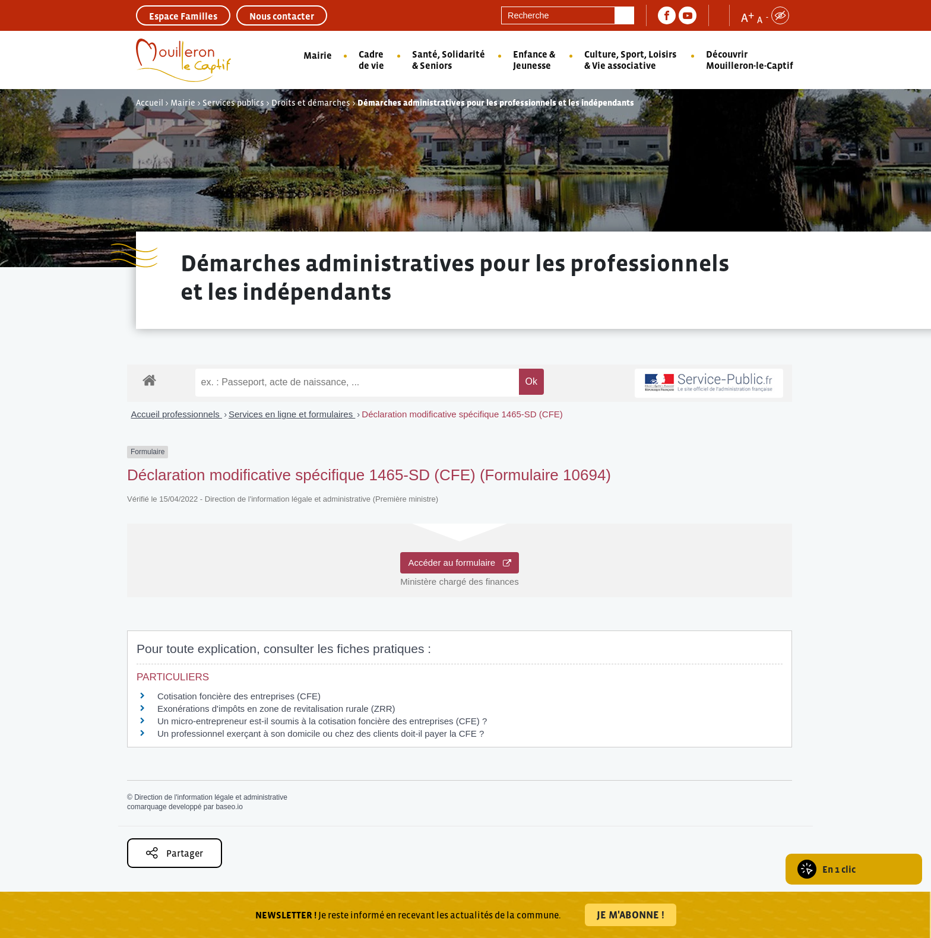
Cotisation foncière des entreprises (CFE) (239, 696)
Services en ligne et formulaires (292, 414)
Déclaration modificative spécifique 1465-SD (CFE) (462, 414)
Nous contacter (281, 16)
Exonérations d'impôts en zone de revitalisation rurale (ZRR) (276, 709)
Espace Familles (183, 16)
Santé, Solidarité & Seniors (448, 60)
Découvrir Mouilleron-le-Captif (749, 60)
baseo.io (229, 807)
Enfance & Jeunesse (534, 60)
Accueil (149, 102)
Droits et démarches (310, 102)
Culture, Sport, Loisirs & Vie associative (630, 60)
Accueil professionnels (176, 414)
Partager (174, 852)
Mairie (317, 55)
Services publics (233, 102)
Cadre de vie (371, 60)
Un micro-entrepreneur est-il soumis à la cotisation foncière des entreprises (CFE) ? (322, 721)
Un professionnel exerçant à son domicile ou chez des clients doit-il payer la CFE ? (320, 733)
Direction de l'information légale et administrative (210, 797)
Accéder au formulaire (459, 562)
